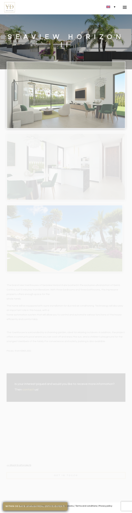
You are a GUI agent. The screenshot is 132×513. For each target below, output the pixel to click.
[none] (111, 7)
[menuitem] (111, 7)
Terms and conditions (86, 506)
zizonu (70, 506)
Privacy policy (105, 506)
